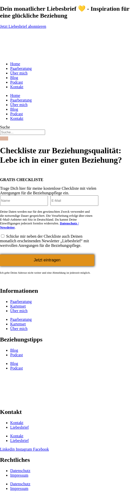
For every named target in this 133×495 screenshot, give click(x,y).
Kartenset (18, 306)
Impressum (19, 475)
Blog (14, 77)
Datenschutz (20, 470)
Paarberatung (21, 68)
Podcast (16, 82)
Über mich (19, 73)
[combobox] (22, 132)
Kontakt (16, 87)
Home (15, 64)
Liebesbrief (19, 427)
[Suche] (4, 138)
